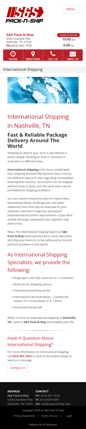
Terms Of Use (49, 416)
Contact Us (17, 368)
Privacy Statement (24, 416)
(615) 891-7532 (22, 356)
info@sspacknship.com (55, 404)
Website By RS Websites (43, 424)
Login (69, 416)
